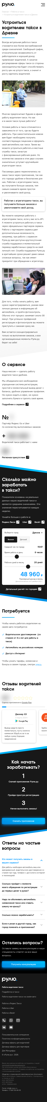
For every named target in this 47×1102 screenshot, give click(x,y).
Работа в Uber (8, 1008)
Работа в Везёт (8, 1013)
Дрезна (36, 532)
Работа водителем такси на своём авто (19, 996)
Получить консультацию (23, 964)
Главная (5, 12)
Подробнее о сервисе (13, 404)
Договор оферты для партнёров (15, 1046)
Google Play (27, 702)
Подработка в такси (10, 992)
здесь (38, 664)
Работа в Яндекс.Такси (12, 1003)
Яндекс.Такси (8, 522)
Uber (24, 522)
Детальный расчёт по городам (21, 589)
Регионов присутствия (13, 457)
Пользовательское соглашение (15, 1034)
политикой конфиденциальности (13, 1065)
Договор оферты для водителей (15, 1042)
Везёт (37, 522)
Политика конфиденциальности (16, 1038)
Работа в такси (17, 12)
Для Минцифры (8, 1050)
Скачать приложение (23, 820)
